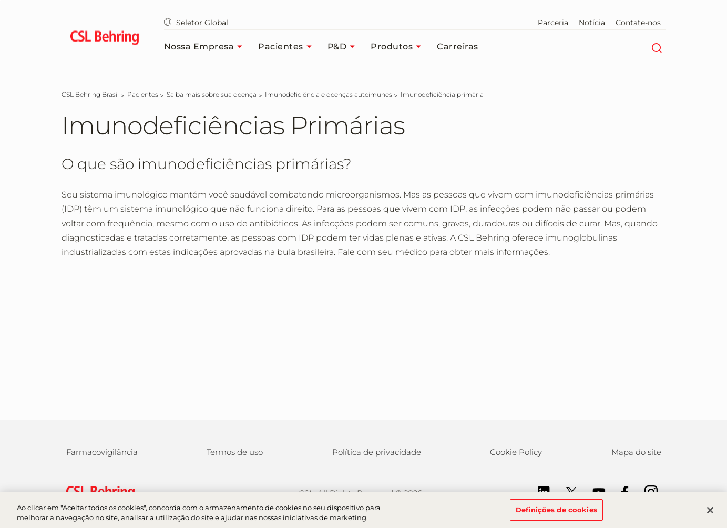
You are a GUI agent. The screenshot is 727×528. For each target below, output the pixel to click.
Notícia (592, 22)
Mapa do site (636, 452)
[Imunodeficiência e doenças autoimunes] (328, 94)
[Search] (657, 47)
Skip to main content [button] (0, 0)
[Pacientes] (142, 94)
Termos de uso (235, 452)
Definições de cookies (556, 514)
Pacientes (287, 47)
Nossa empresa (206, 47)
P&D (344, 47)
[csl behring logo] (98, 492)
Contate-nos (638, 22)
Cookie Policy (516, 452)
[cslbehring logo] (105, 39)
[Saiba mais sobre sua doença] (212, 94)
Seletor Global (196, 22)
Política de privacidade (376, 452)
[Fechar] (710, 513)
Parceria (553, 22)
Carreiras (457, 46)
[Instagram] (646, 491)
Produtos (398, 47)
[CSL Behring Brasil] (90, 94)
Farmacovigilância (102, 452)
